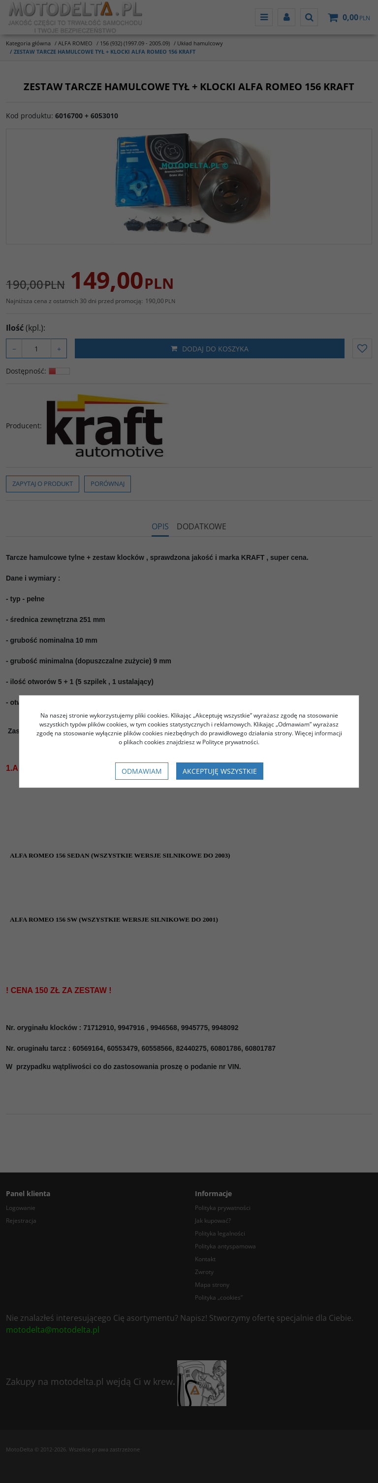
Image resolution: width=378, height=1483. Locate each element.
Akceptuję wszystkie (220, 771)
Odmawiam (142, 771)
